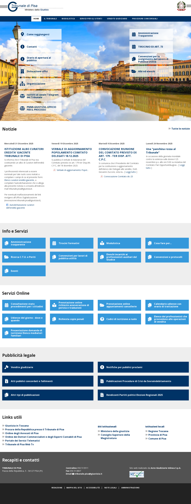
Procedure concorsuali (145, 18)
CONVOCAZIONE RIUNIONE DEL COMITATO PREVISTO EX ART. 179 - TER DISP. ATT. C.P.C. (118, 154)
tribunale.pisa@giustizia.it (88, 486)
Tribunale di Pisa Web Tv (19, 456)
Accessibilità (93, 500)
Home (36, 18)
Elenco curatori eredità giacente (19, 180)
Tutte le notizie (179, 128)
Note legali (110, 500)
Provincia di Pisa (157, 447)
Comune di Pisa (157, 450)
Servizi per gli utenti (91, 18)
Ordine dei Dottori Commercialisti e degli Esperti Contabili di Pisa (43, 449)
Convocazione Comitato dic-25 (118, 176)
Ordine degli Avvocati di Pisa (22, 445)
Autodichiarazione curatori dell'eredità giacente (20, 206)
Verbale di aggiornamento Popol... (72, 170)
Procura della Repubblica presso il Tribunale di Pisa (34, 441)
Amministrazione (130, 500)
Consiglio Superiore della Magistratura (115, 449)
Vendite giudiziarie (117, 18)
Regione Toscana (158, 443)
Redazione (57, 500)
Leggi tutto (131, 172)
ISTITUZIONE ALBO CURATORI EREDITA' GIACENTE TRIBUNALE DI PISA (24, 152)
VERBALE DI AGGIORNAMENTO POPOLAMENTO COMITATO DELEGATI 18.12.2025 (72, 152)
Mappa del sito (74, 500)
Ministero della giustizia (115, 443)
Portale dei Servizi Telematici (22, 452)
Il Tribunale (50, 18)
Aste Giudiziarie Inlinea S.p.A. (166, 480)
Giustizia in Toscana (17, 437)
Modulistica (68, 18)
